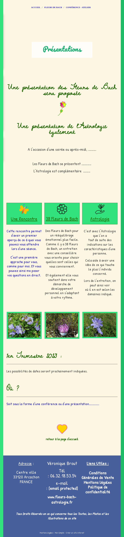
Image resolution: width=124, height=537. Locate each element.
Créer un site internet (75, 533)
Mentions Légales (46, 533)
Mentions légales (98, 482)
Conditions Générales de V (94, 475)
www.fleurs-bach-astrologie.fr (62, 499)
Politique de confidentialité (97, 489)
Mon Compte (59, 533)
